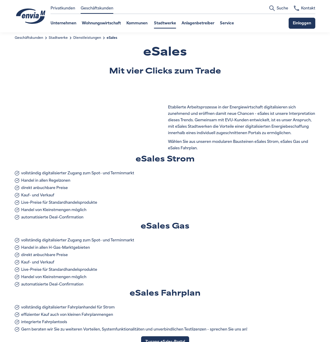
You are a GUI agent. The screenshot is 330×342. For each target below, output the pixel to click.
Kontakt (304, 8)
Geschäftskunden (97, 8)
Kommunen (137, 23)
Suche (278, 8)
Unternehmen (63, 23)
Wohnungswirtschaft (101, 23)
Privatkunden (63, 8)
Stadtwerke (165, 23)
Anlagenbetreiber (198, 23)
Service (227, 23)
